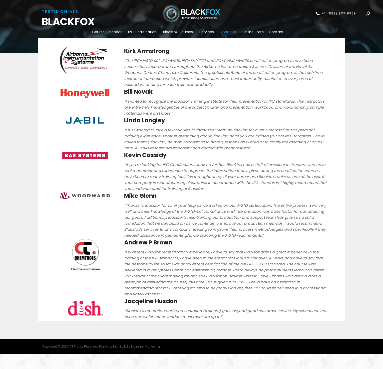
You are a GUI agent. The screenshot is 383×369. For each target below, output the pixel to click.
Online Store (253, 31)
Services (206, 31)
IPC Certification (142, 31)
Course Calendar (107, 31)
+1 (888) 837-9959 (336, 13)
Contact (276, 31)
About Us (228, 31)
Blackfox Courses (178, 31)
